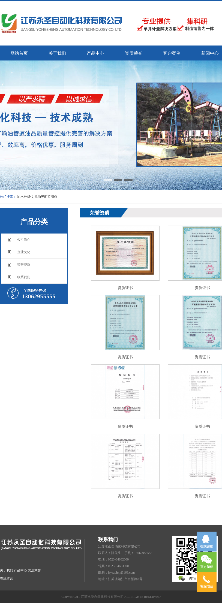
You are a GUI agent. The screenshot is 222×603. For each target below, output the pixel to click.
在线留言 (6, 578)
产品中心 (95, 53)
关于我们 (57, 53)
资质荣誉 (133, 53)
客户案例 (172, 53)
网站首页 (19, 53)
